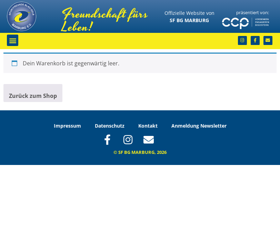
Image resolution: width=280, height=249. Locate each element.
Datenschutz (109, 125)
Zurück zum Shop (33, 96)
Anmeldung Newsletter (199, 125)
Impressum (67, 125)
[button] (12, 40)
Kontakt (148, 125)
